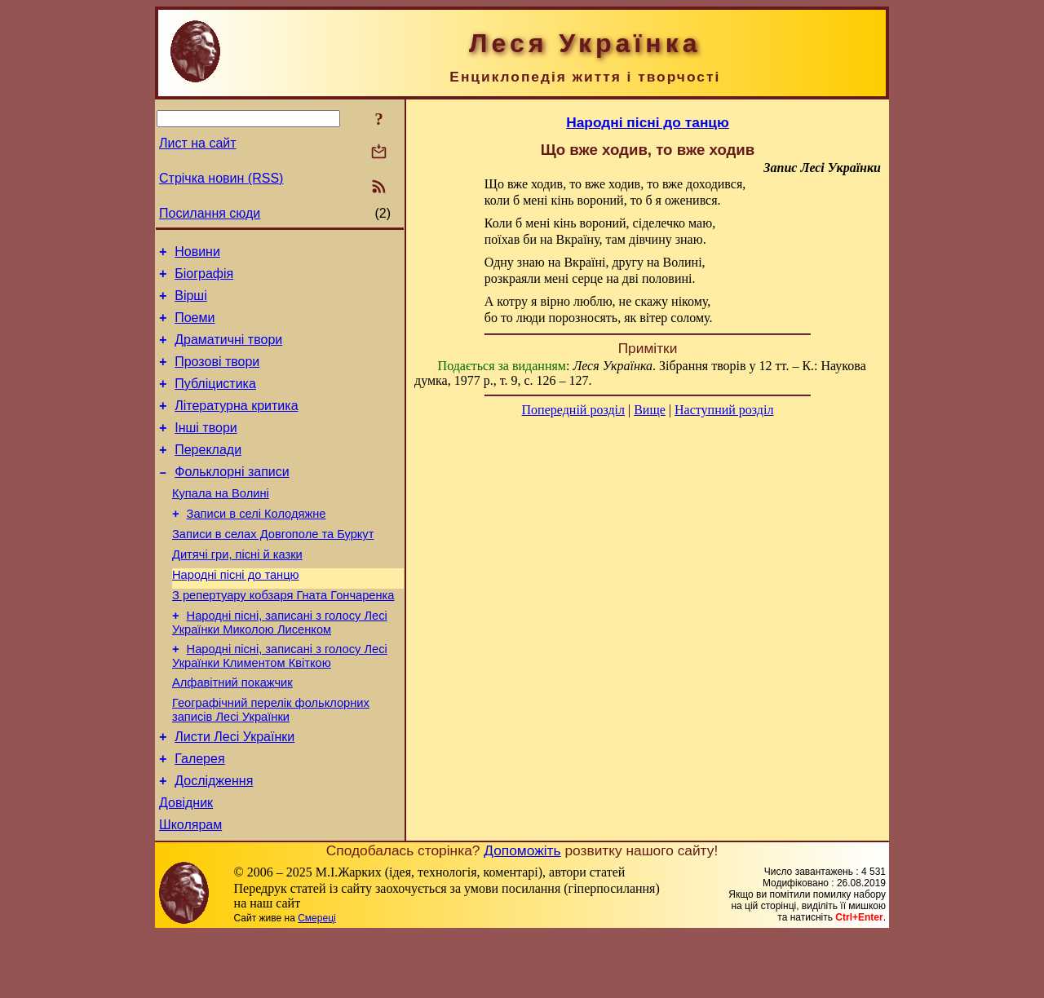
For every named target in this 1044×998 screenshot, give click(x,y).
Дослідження (214, 839)
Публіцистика (215, 401)
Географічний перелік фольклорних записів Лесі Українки (270, 761)
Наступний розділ (724, 410)
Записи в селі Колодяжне (256, 545)
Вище (650, 410)
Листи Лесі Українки (234, 790)
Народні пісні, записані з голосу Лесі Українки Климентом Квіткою (279, 702)
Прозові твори (217, 376)
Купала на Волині (220, 522)
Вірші (191, 303)
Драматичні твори (228, 352)
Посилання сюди (209, 213)
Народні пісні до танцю (235, 613)
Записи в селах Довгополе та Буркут (273, 568)
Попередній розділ (573, 410)
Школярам (190, 888)
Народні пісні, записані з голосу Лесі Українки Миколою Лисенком (279, 666)
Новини (197, 254)
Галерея (199, 815)
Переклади (208, 474)
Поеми (195, 327)
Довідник (186, 864)
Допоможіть (522, 914)
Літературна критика (236, 425)
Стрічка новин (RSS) (221, 178)
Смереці (316, 981)
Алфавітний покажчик (232, 731)
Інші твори (206, 450)
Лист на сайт (198, 143)
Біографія (204, 278)
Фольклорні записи (232, 499)
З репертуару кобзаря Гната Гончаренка (283, 636)
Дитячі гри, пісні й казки (237, 591)
